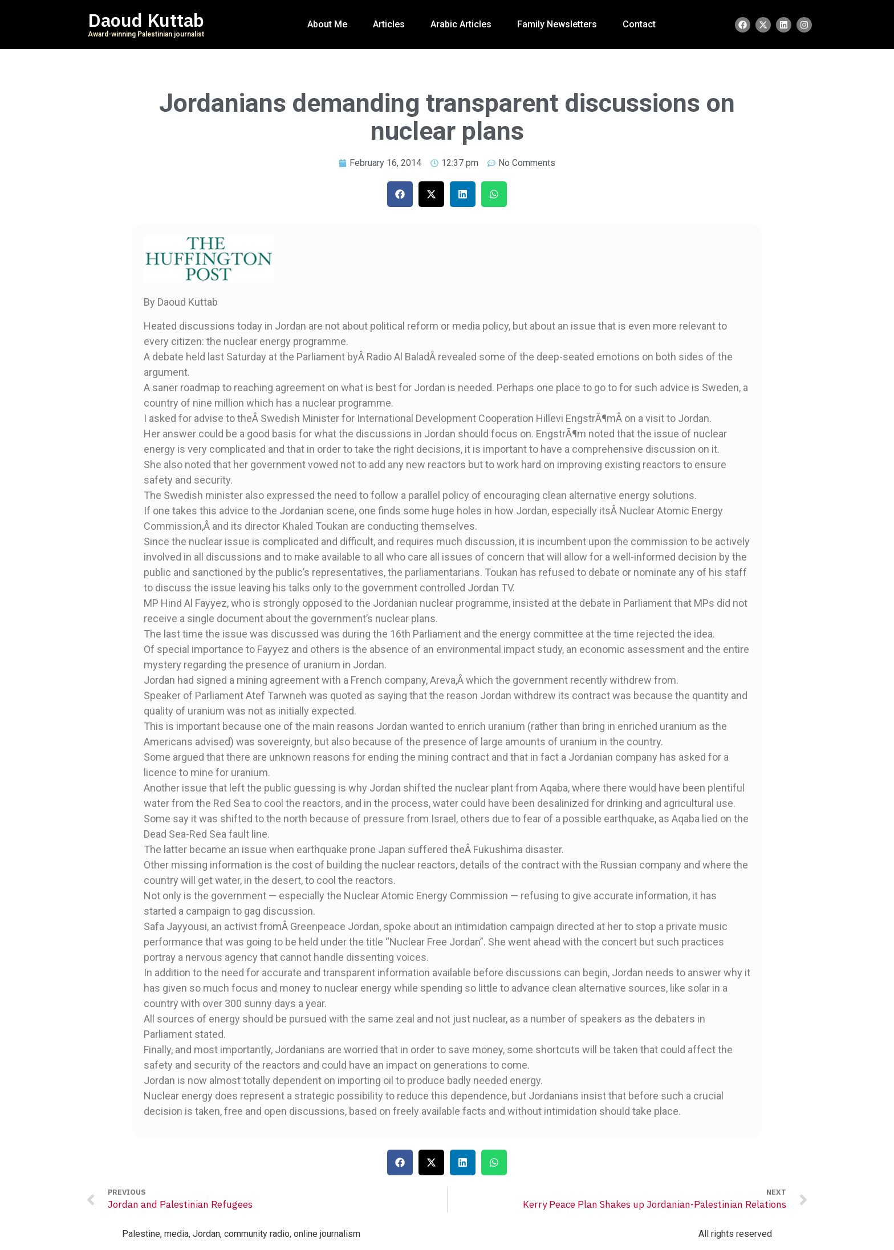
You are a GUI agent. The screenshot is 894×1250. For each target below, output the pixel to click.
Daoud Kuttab (146, 20)
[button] (400, 194)
